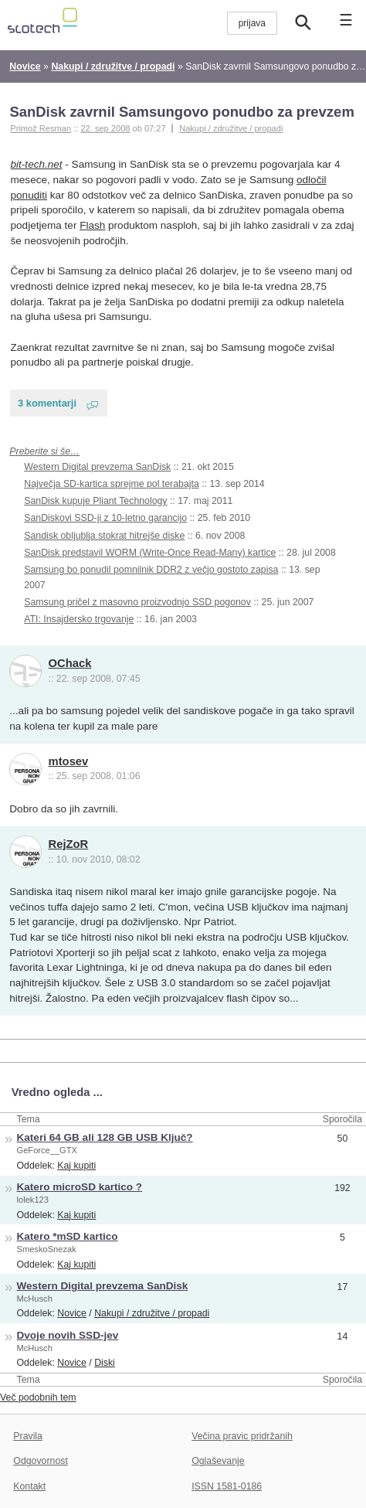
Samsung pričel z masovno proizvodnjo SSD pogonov (137, 602)
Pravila (27, 1436)
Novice (71, 1313)
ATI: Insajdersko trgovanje (79, 619)
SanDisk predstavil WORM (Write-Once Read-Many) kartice (150, 552)
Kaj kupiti (76, 1165)
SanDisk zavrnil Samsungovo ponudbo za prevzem (181, 112)
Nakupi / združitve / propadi (231, 128)
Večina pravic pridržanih (242, 1436)
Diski (104, 1362)
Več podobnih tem (38, 1397)
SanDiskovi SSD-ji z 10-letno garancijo (105, 517)
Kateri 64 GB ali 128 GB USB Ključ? (105, 1137)
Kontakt (29, 1486)
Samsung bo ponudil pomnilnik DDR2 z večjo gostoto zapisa (151, 569)
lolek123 (33, 1199)
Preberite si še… (44, 451)
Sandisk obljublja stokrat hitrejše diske (104, 535)
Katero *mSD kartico (67, 1236)
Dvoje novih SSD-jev (68, 1335)
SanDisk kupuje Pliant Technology (95, 500)
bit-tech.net (37, 164)
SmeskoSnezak (46, 1249)
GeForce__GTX (47, 1150)
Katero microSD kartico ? (80, 1187)
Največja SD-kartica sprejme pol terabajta (111, 483)
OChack (70, 663)
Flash (92, 225)
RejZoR (69, 844)
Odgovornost (40, 1460)
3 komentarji (47, 403)
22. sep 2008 (105, 128)
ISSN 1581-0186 (226, 1486)
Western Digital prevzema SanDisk (97, 466)
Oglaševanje (217, 1460)
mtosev (69, 761)
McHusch (35, 1298)
